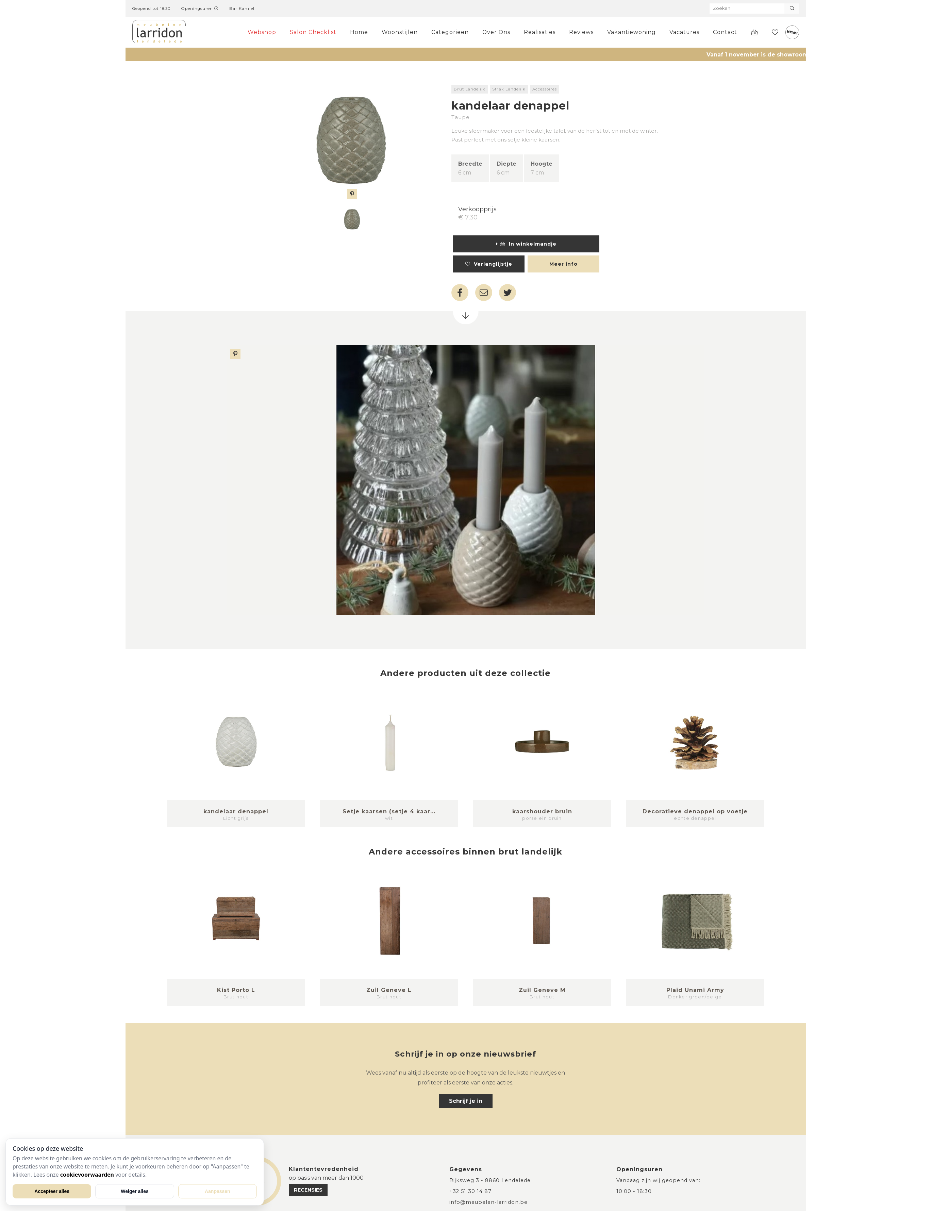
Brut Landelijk (469, 89)
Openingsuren (200, 8)
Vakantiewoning (631, 32)
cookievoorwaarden (87, 1174)
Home (359, 32)
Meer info (563, 264)
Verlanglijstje (488, 264)
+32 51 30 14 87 (470, 1191)
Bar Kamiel (241, 8)
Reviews (581, 32)
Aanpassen (217, 1191)
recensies (308, 1190)
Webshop (262, 32)
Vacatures (684, 32)
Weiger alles (134, 1191)
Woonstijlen (400, 32)
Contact (725, 32)
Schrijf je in (465, 1101)
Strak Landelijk (509, 89)
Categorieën (450, 32)
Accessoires (544, 89)
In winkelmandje (526, 244)
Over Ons (496, 32)
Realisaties (539, 32)
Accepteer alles (51, 1191)
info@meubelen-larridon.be (488, 1202)
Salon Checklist (313, 32)
